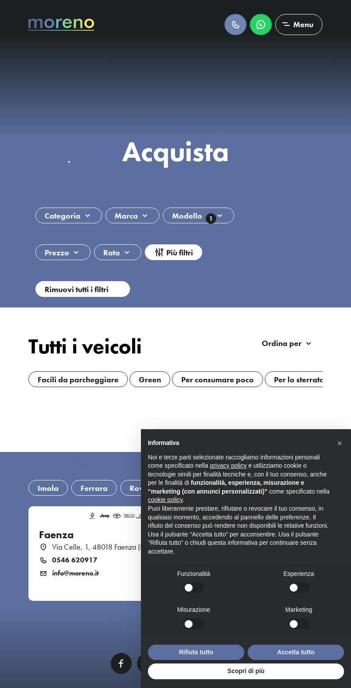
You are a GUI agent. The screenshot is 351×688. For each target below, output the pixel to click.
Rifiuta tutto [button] (196, 652)
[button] (340, 443)
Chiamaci (235, 24)
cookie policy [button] (165, 499)
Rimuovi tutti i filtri (77, 289)
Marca (126, 216)
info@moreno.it (75, 573)
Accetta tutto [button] (296, 652)
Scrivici (261, 24)
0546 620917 (75, 560)
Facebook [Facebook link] (121, 663)
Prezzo (57, 252)
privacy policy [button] (228, 465)
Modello (194, 217)
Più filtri (179, 252)
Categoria (63, 216)
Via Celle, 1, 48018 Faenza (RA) (101, 547)
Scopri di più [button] (246, 670)
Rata (111, 252)
